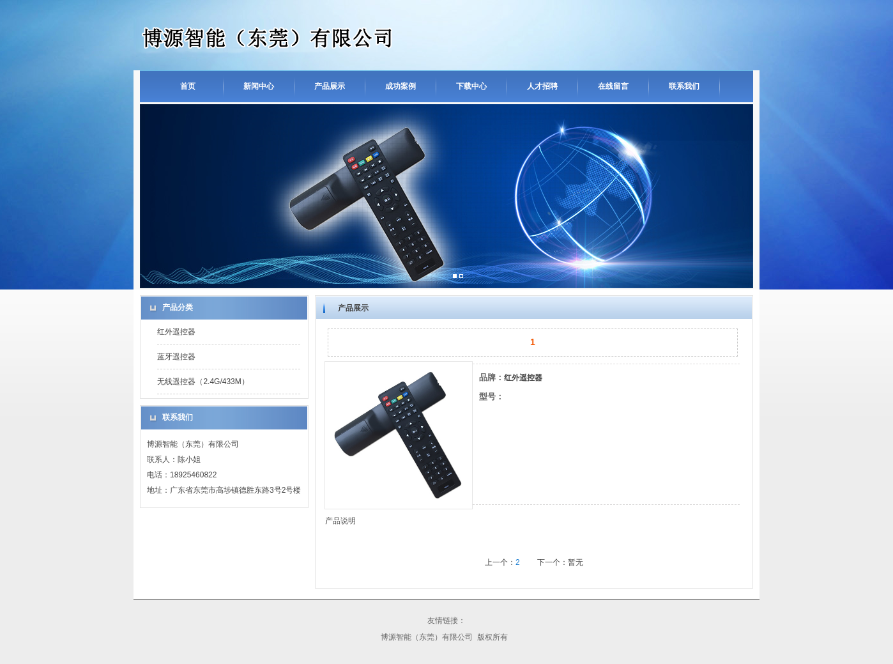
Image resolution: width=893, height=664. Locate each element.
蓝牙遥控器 (176, 356)
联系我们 (684, 86)
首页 (187, 86)
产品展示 (329, 86)
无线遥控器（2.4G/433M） (202, 381)
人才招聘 (542, 86)
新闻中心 (258, 86)
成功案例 (400, 86)
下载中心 (471, 86)
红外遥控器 (176, 331)
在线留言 (613, 86)
